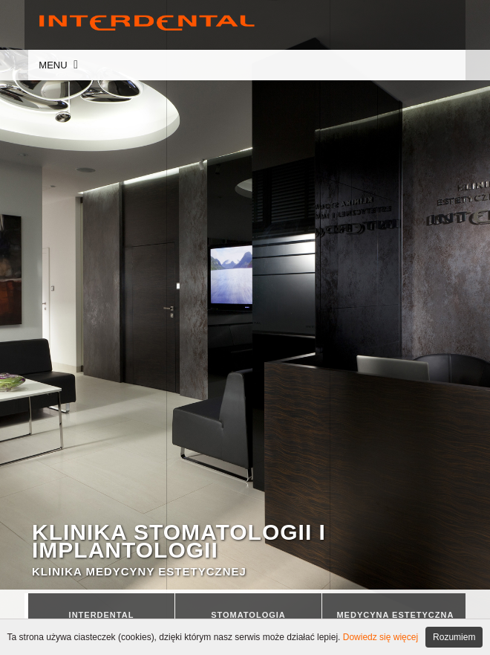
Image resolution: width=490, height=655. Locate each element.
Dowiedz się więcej (380, 637)
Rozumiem (454, 637)
